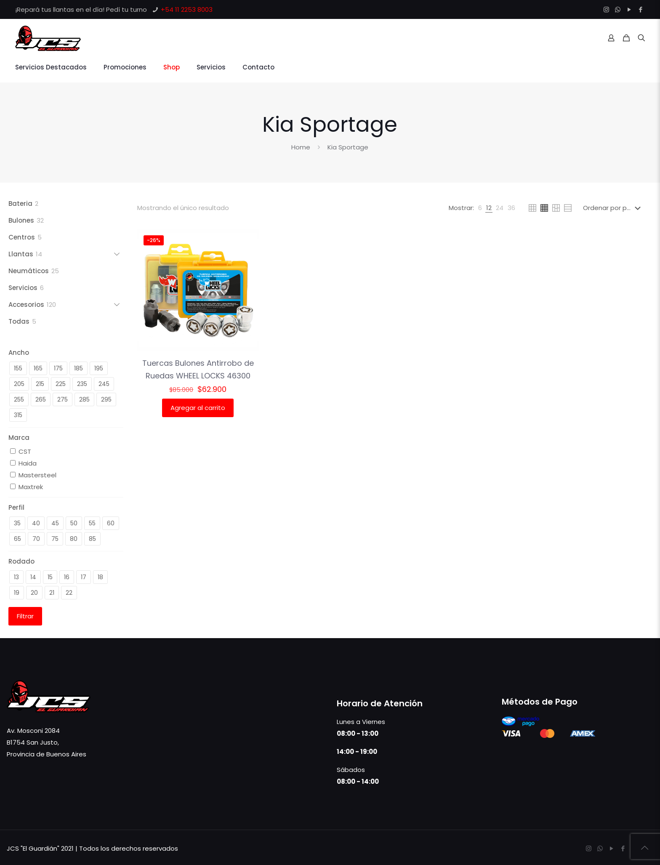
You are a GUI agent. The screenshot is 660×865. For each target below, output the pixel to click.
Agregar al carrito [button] (197, 407)
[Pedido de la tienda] (613, 208)
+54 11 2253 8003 (187, 9)
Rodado (21, 561)
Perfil (16, 507)
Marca (18, 437)
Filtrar (25, 616)
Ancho (18, 352)
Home (300, 147)
